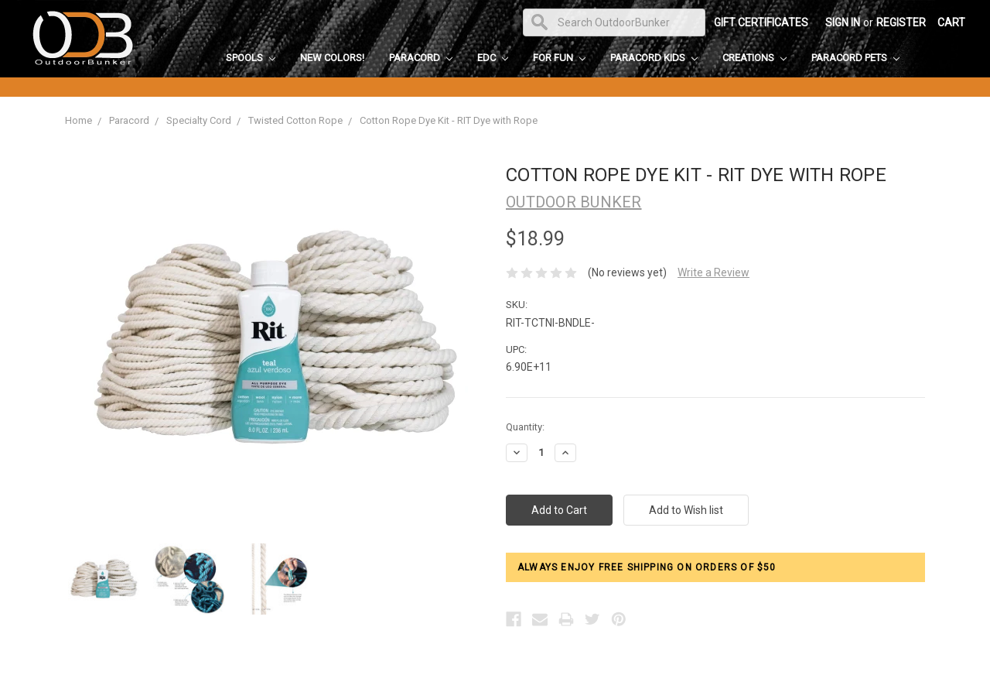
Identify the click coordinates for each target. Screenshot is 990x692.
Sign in (842, 22)
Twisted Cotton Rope (295, 120)
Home (78, 120)
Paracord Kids (654, 57)
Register (901, 22)
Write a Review (713, 272)
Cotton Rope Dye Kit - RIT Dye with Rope (449, 120)
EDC (492, 57)
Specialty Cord (198, 120)
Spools (250, 57)
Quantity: (525, 427)
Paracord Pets (855, 57)
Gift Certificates (761, 22)
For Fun (559, 57)
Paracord (420, 57)
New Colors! (332, 57)
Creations (754, 57)
